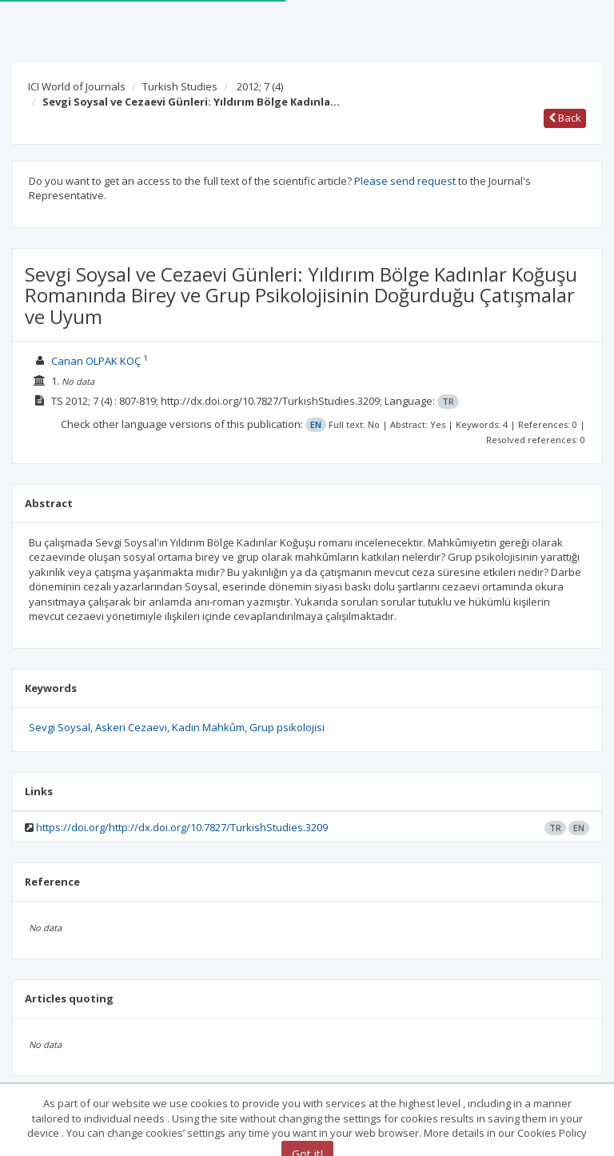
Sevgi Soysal (59, 727)
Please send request (405, 181)
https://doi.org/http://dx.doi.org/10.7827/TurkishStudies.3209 (182, 827)
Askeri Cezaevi (131, 727)
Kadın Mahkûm (208, 727)
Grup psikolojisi (287, 727)
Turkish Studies (179, 86)
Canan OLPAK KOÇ (96, 361)
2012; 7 (260, 86)
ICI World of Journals (77, 86)
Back (564, 117)
